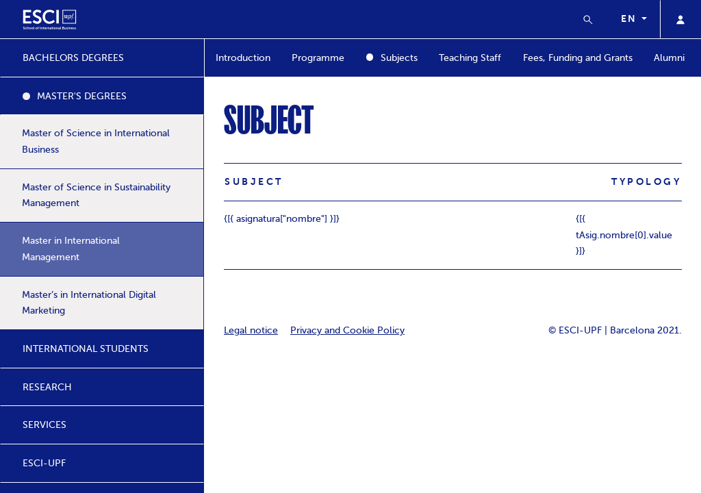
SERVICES (44, 425)
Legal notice (251, 330)
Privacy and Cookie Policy (347, 330)
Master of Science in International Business (96, 141)
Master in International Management (71, 249)
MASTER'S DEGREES (82, 96)
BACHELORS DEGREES (73, 58)
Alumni (669, 58)
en (630, 18)
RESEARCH (47, 387)
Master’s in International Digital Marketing (89, 303)
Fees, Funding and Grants (578, 58)
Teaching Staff (470, 58)
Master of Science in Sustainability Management (96, 195)
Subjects (399, 58)
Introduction (243, 58)
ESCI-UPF (44, 463)
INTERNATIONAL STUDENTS (86, 349)
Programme (318, 58)
